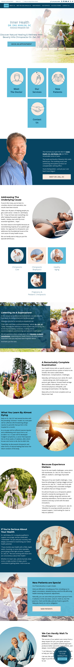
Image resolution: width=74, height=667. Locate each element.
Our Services (46, 5)
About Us (12, 5)
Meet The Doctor (17, 82)
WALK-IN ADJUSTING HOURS (30, 1)
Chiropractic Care (17, 259)
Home (6, 5)
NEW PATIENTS (46, 609)
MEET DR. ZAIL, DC (56, 177)
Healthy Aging (57, 259)
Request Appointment (7, 1)
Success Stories (56, 5)
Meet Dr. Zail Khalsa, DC (24, 5)
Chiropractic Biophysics (37, 259)
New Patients (36, 5)
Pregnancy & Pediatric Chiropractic (37, 284)
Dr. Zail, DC (39, 324)
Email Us (18, 1)
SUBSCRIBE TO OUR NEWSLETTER (62, 655)
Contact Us (66, 5)
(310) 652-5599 (56, 1)
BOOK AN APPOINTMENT (21, 44)
